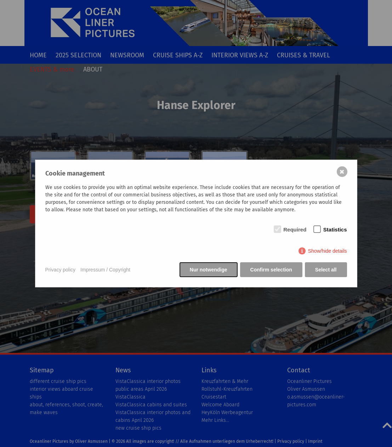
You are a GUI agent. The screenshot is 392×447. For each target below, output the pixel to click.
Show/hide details (327, 251)
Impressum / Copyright (105, 270)
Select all (326, 270)
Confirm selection (271, 270)
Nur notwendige (208, 270)
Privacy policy (60, 270)
